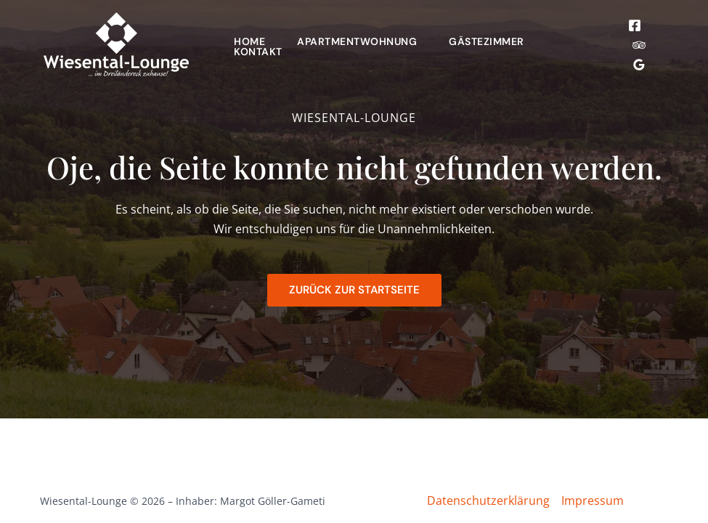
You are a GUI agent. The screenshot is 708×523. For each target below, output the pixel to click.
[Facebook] (634, 25)
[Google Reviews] (639, 64)
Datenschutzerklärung (488, 500)
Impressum (592, 500)
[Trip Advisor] (639, 45)
